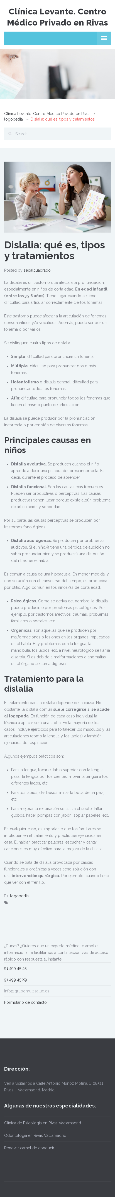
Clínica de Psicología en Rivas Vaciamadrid (42, 1123)
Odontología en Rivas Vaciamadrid (35, 1135)
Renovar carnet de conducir (29, 1148)
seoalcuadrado (37, 270)
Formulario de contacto (25, 1002)
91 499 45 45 (15, 968)
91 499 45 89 (15, 979)
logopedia (13, 119)
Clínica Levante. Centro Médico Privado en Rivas (47, 113)
